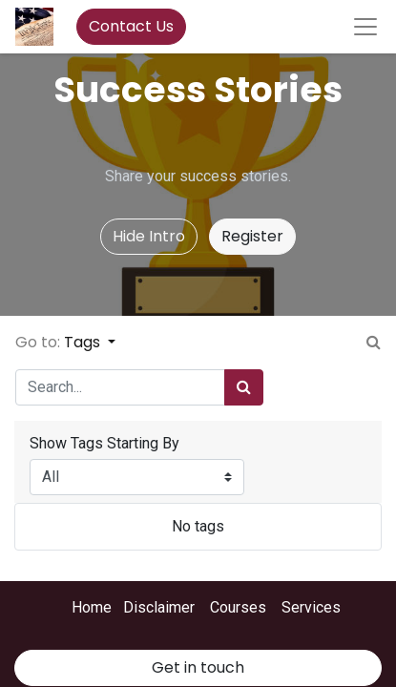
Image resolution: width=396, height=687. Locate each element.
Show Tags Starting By (104, 443)
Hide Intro (149, 236)
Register (252, 236)
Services (311, 607)
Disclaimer (159, 607)
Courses (238, 607)
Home (92, 607)
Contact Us (131, 26)
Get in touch (198, 667)
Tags (84, 342)
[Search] (243, 387)
